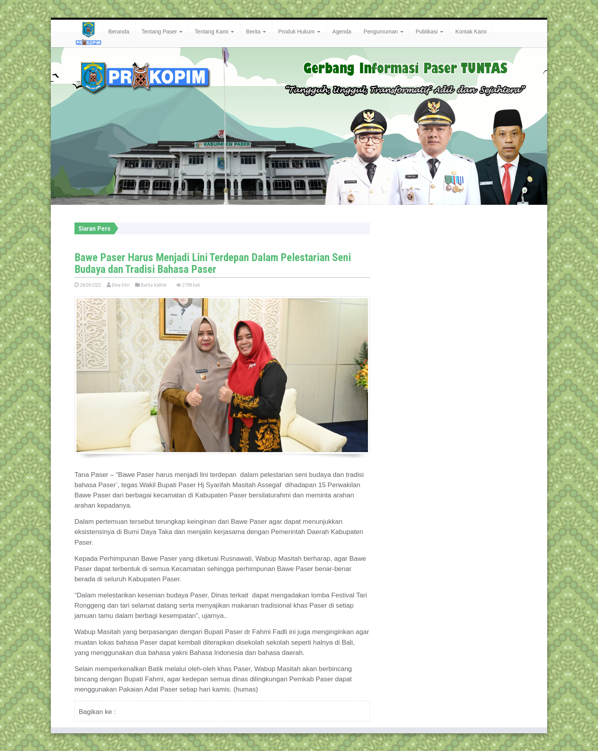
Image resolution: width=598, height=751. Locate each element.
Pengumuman (383, 31)
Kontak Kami (471, 31)
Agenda (341, 31)
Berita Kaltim (151, 284)
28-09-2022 (87, 284)
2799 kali (188, 284)
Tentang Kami (214, 31)
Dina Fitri (118, 284)
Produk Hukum (299, 31)
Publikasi (429, 31)
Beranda (118, 31)
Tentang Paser (161, 31)
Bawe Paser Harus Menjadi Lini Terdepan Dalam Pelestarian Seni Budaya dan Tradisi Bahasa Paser (212, 263)
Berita (256, 31)
